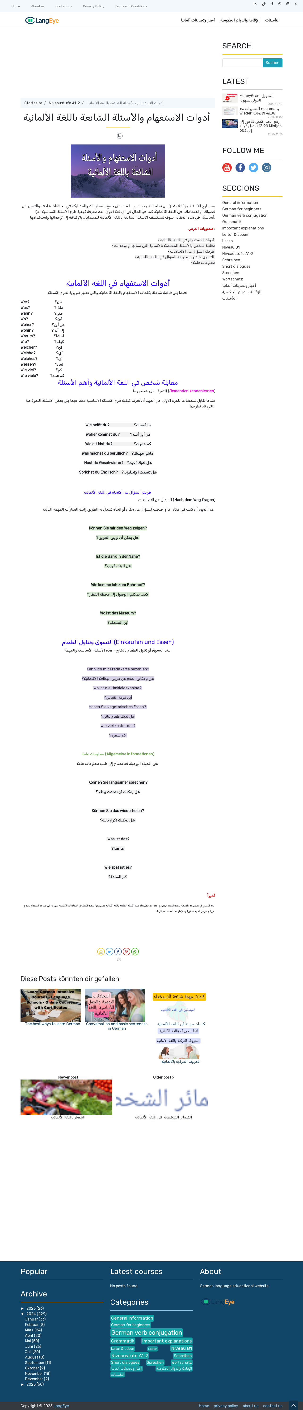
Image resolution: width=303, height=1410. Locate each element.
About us (38, 6)
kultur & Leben (235, 234)
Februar (32, 1324)
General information (240, 202)
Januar (32, 1319)
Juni (29, 1346)
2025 (31, 1384)
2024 (31, 1314)
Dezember (34, 1379)
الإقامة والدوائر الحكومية (240, 20)
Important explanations (243, 228)
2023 (31, 1308)
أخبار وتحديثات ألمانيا (198, 20)
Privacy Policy (94, 6)
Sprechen (230, 273)
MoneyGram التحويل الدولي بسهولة (257, 97)
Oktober (32, 1368)
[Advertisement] (118, 65)
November (34, 1373)
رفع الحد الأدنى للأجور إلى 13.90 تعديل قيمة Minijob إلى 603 (261, 126)
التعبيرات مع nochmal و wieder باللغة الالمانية (259, 110)
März (29, 1330)
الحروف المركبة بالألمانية (181, 1061)
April (29, 1335)
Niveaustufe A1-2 (64, 103)
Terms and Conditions (131, 6)
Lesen (227, 241)
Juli (29, 1352)
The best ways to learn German (52, 1024)
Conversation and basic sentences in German (116, 1026)
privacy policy (226, 1406)
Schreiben (231, 260)
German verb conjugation (245, 215)
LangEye (61, 1406)
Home (16, 6)
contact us (63, 6)
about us (250, 1406)
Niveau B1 (231, 247)
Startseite (33, 103)
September (35, 1362)
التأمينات (272, 20)
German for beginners (241, 209)
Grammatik (232, 222)
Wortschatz (232, 279)
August (32, 1357)
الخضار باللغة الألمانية (68, 1117)
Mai (28, 1341)
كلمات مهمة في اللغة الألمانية (181, 1024)
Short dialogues (236, 266)
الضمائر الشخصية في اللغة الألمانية (163, 1117)
